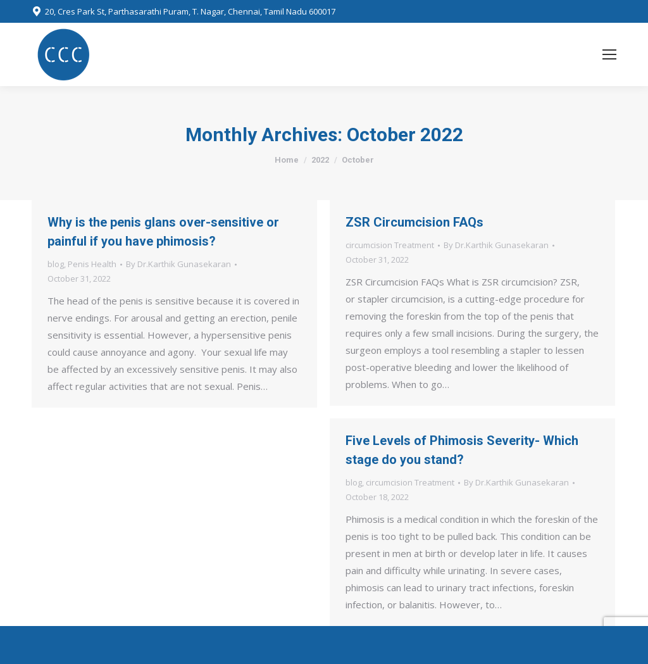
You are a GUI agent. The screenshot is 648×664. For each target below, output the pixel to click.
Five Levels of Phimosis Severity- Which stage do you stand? (462, 450)
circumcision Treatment (390, 245)
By (178, 264)
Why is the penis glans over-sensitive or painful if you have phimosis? (163, 232)
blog (55, 264)
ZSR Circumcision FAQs (414, 222)
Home (287, 160)
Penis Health (92, 264)
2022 (320, 160)
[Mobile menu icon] (609, 54)
